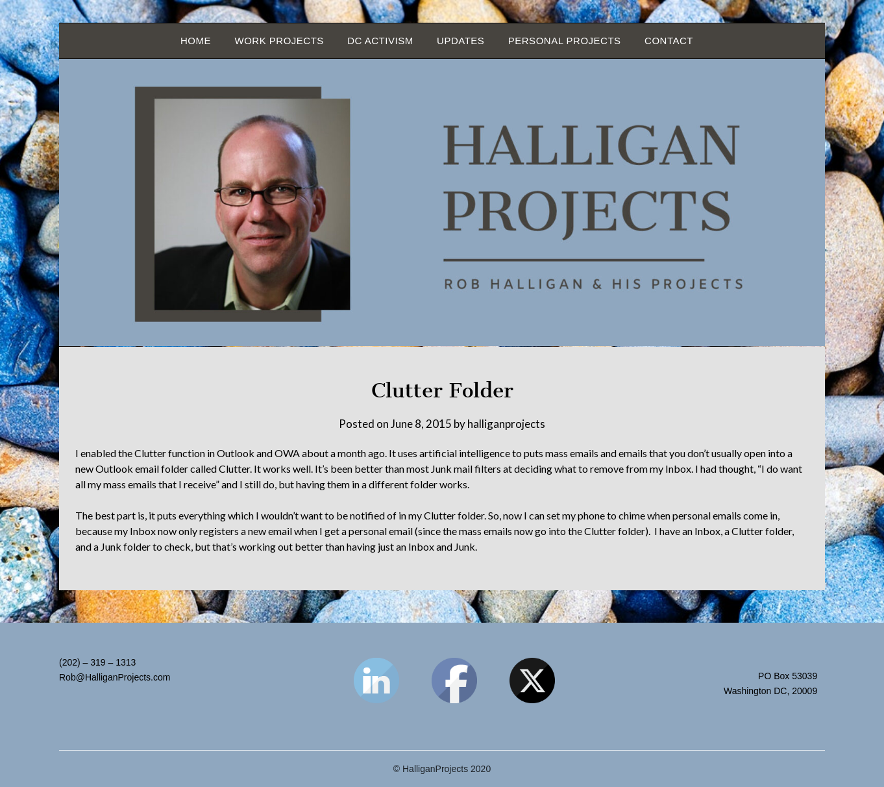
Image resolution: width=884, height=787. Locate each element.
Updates (460, 40)
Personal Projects (564, 40)
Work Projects (278, 40)
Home (195, 40)
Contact (669, 40)
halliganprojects (506, 424)
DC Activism (380, 40)
